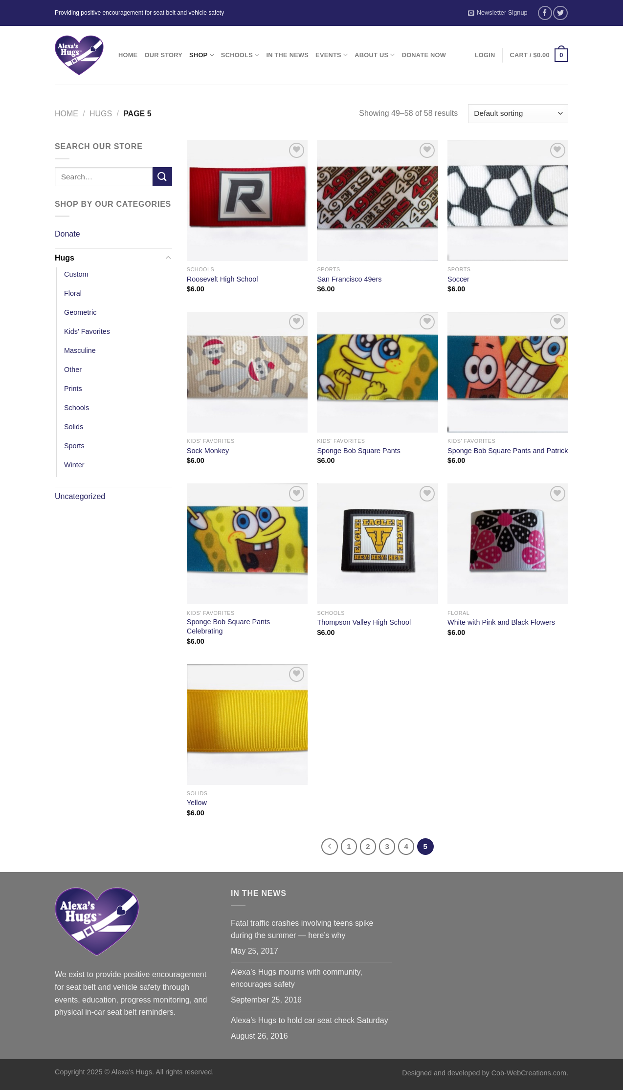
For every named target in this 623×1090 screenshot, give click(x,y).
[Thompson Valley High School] (377, 543)
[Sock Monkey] (247, 372)
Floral (73, 293)
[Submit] (162, 176)
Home (127, 55)
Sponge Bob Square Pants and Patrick (507, 451)
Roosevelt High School (222, 279)
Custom (76, 274)
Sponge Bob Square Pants (358, 451)
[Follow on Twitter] (560, 13)
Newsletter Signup (498, 13)
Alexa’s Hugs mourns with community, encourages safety (296, 978)
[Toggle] (168, 258)
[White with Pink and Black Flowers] (507, 543)
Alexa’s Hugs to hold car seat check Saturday (309, 1020)
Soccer (458, 279)
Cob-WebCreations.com (528, 1073)
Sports (74, 446)
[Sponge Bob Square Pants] (377, 372)
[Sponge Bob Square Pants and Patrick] (507, 372)
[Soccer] (507, 200)
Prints (73, 388)
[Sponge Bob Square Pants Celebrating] (247, 543)
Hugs (100, 113)
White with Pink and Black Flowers (501, 622)
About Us (375, 55)
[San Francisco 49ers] (377, 200)
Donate (67, 234)
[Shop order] (518, 113)
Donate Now (424, 55)
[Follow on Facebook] (545, 13)
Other (73, 369)
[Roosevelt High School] (247, 200)
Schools (240, 55)
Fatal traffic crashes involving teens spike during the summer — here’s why (302, 929)
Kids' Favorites (87, 331)
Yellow (197, 803)
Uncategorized (80, 496)
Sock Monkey (208, 451)
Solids (73, 427)
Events (331, 55)
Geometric (80, 312)
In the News (287, 55)
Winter (74, 465)
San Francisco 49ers (349, 279)
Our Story (163, 55)
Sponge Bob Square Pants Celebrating (228, 626)
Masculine (80, 350)
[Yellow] (247, 724)
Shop (201, 55)
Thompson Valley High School (364, 622)
